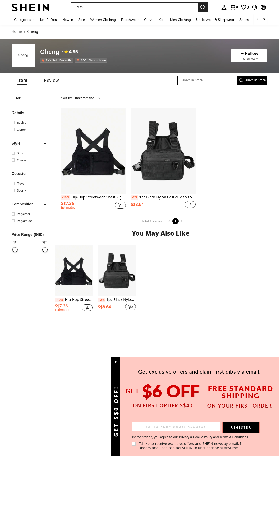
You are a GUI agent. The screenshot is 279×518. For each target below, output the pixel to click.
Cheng (49, 52)
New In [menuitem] (67, 20)
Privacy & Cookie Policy (195, 437)
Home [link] (17, 31)
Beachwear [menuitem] (130, 20)
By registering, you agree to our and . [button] (190, 437)
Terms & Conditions (234, 437)
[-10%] (65, 197)
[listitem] (57, 60)
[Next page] (182, 221)
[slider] (14, 249)
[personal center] (224, 7)
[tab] (22, 80)
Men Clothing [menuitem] (180, 20)
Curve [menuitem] (148, 20)
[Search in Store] (207, 80)
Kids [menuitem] (162, 20)
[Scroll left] (258, 19)
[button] (254, 7)
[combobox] (82, 98)
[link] (234, 7)
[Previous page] (169, 221)
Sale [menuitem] (81, 20)
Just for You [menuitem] (48, 20)
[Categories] (24, 19)
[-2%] (134, 197)
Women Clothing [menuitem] (103, 20)
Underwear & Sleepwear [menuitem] (215, 20)
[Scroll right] (264, 19)
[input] (176, 426)
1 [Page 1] (175, 221)
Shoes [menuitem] (244, 20)
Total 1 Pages (152, 221)
